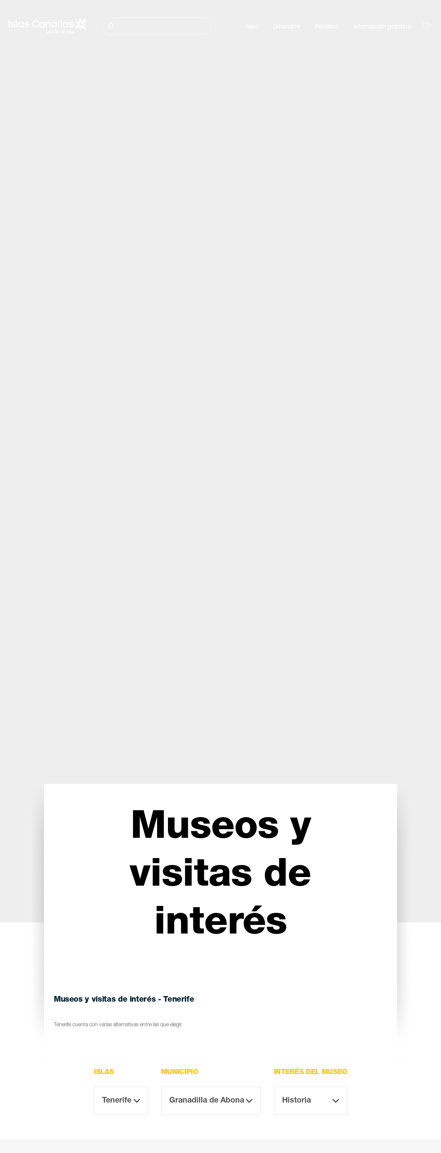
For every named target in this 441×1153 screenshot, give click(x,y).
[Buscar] (157, 26)
